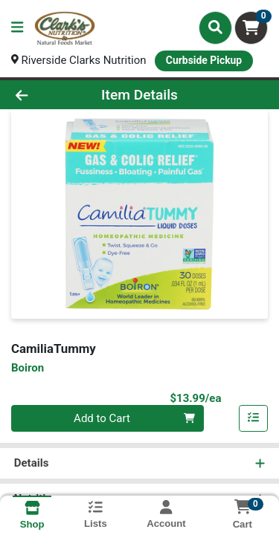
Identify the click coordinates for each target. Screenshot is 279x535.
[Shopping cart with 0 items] (251, 28)
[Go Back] (43, 94)
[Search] (215, 27)
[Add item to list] (254, 418)
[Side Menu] (17, 28)
